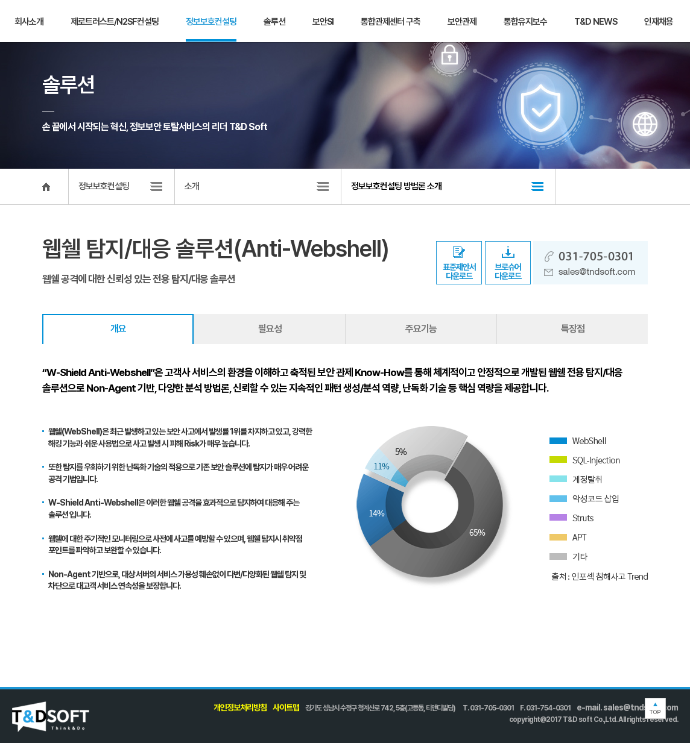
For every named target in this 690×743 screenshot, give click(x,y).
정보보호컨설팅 (211, 21)
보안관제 (462, 21)
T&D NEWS (595, 21)
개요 (118, 328)
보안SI (323, 21)
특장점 (572, 328)
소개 (192, 186)
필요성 (270, 328)
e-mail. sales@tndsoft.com (627, 707)
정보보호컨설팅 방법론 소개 (396, 186)
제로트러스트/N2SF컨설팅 (115, 21)
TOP (655, 708)
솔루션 (274, 21)
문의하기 (657, 21)
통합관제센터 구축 (390, 21)
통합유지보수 (525, 21)
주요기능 (421, 328)
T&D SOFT (39, 21)
